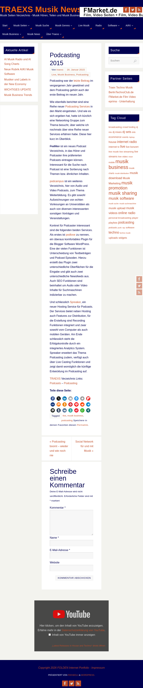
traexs (60, 69)
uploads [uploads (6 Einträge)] (113, 237)
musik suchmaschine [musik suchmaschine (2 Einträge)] (127, 204)
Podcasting (82, 74)
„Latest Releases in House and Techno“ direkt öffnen (78, 645)
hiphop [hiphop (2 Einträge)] (132, 137)
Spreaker (75, 302)
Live (54, 74)
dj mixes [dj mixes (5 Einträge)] (117, 132)
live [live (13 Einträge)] (122, 146)
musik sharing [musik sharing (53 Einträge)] (123, 193)
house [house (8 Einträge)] (112, 142)
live (64, 415)
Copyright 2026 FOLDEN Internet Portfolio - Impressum (71, 667)
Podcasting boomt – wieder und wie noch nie (59, 448)
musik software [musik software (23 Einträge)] (121, 198)
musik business (75, 415)
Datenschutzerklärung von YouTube (83, 630)
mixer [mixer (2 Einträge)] (130, 157)
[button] (53, 398)
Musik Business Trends (18, 95)
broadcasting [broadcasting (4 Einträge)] (115, 127)
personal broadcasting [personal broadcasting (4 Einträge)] (120, 218)
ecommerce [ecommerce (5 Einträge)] (115, 137)
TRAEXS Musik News (41, 9)
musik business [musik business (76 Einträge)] (118, 164)
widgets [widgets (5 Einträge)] (123, 237)
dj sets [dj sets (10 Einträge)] (126, 132)
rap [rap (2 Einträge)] (123, 228)
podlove (70, 234)
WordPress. (88, 675)
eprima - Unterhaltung (122, 101)
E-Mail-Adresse (60, 550)
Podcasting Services (77, 106)
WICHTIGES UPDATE (17, 89)
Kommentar (57, 507)
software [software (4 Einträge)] (130, 227)
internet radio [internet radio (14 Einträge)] (127, 142)
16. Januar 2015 (76, 69)
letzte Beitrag (81, 80)
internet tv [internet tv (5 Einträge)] (114, 146)
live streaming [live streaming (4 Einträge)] (126, 151)
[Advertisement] (19, 160)
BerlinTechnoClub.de (121, 92)
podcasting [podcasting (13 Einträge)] (126, 222)
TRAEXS (55, 378)
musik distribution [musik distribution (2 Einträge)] (122, 173)
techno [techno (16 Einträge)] (114, 232)
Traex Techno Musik (121, 87)
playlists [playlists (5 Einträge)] (113, 222)
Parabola (73, 675)
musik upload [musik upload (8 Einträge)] (117, 208)
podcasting (67, 420)
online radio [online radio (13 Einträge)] (126, 213)
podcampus (57, 181)
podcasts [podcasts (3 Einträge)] (113, 227)
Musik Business (66, 74)
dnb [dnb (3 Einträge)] (133, 132)
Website (55, 562)
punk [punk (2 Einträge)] (120, 228)
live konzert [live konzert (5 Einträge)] (132, 146)
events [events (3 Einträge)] (125, 137)
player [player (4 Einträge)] (135, 218)
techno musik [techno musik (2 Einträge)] (125, 233)
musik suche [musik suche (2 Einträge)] (114, 204)
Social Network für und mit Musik (84, 446)
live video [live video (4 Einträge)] (123, 156)
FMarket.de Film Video (122, 96)
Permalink (82, 425)
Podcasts (55, 383)
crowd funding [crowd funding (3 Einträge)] (129, 127)
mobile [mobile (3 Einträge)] (112, 162)
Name (54, 537)
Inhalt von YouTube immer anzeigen (73, 634)
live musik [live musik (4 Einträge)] (114, 151)
